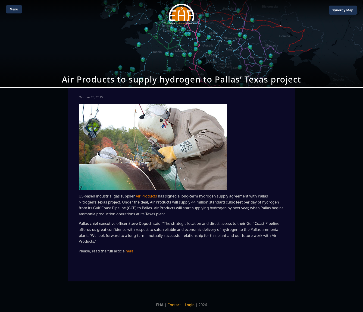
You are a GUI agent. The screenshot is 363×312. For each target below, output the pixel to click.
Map (342, 10)
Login (189, 304)
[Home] (181, 14)
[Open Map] (181, 43)
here (129, 251)
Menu (14, 9)
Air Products (147, 196)
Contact (174, 304)
